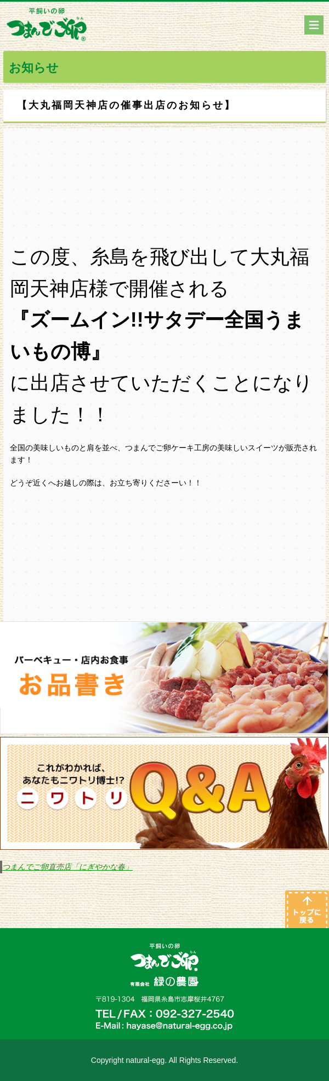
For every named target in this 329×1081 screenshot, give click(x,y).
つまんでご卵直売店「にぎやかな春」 (67, 866)
